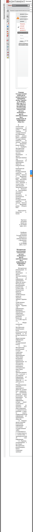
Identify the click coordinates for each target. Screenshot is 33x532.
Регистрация (28, 1)
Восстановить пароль (24, 44)
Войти (21, 41)
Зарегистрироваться (24, 43)
